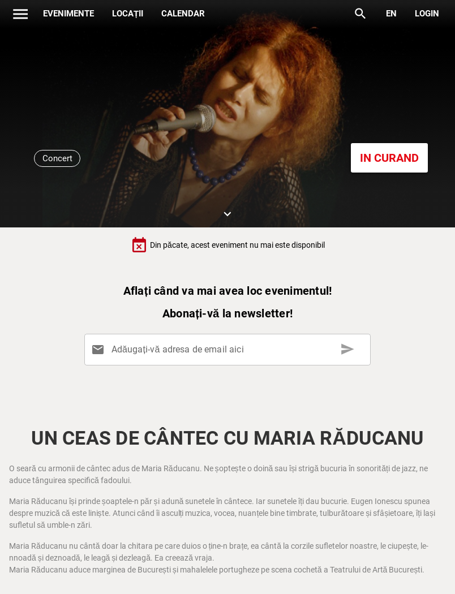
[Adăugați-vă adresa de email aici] (229, 349)
